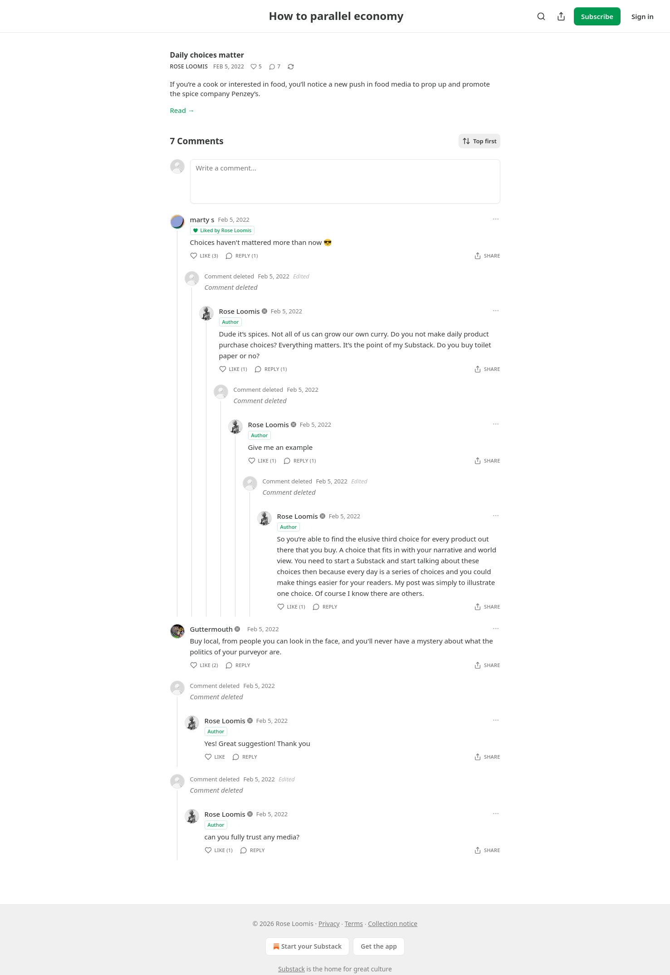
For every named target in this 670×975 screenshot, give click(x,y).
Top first (479, 141)
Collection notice (392, 923)
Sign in (642, 16)
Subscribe (597, 16)
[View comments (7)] (274, 66)
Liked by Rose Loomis (222, 230)
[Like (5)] (256, 66)
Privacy (329, 923)
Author (230, 321)
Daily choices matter (207, 55)
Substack (291, 969)
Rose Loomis (189, 66)
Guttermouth (211, 629)
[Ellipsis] (496, 219)
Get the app (379, 946)
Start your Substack (306, 946)
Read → (182, 110)
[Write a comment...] (345, 181)
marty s (202, 219)
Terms (354, 923)
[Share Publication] (561, 16)
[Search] (541, 16)
